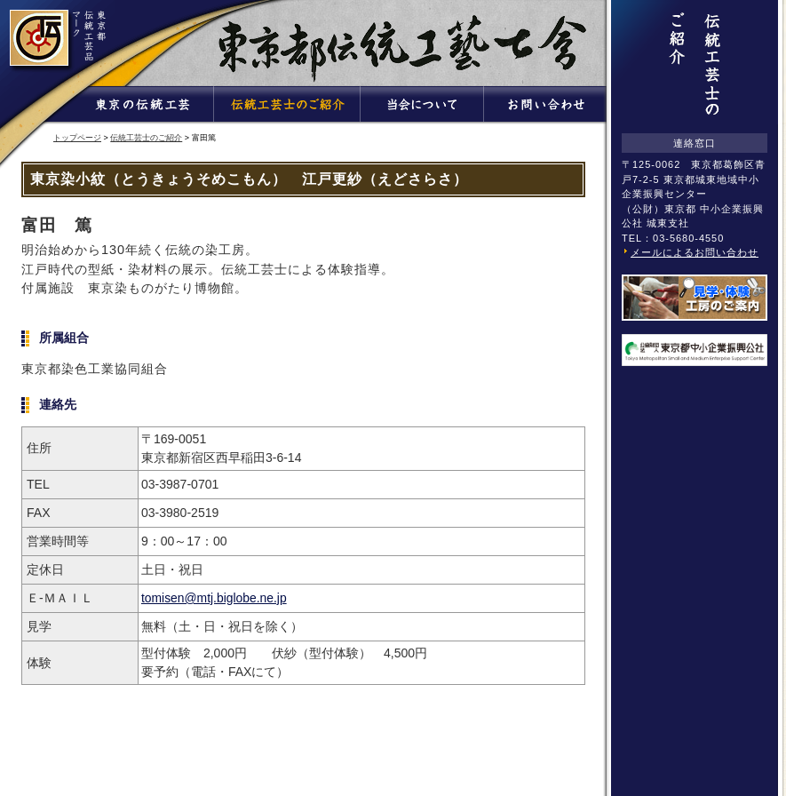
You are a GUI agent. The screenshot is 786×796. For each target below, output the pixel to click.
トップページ (77, 137)
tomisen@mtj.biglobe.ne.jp (214, 598)
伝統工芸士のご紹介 (146, 137)
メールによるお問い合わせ (694, 252)
